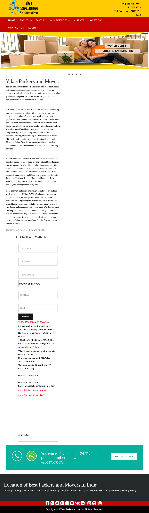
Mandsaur (104, 490)
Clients (79, 20)
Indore (7, 490)
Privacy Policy (129, 490)
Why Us (41, 20)
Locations (96, 20)
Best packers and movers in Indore (40, 110)
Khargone (64, 490)
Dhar (23, 490)
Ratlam (31, 490)
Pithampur (76, 490)
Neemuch (41, 490)
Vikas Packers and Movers (42, 194)
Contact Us (16, 27)
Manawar (115, 490)
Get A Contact (124, 456)
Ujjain (85, 490)
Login (32, 27)
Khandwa (52, 490)
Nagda (93, 490)
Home (11, 20)
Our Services (59, 20)
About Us (26, 20)
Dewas (15, 490)
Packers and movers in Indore (33, 191)
